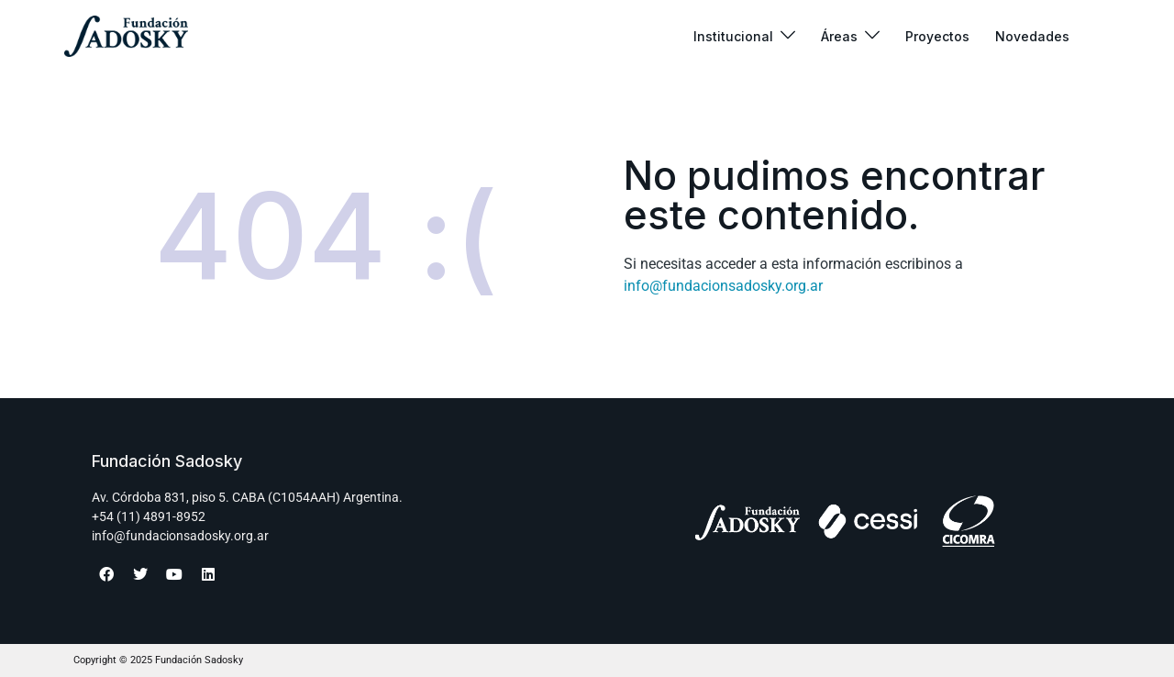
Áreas (839, 36)
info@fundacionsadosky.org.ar (723, 285)
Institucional (733, 36)
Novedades (1032, 36)
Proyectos (937, 36)
